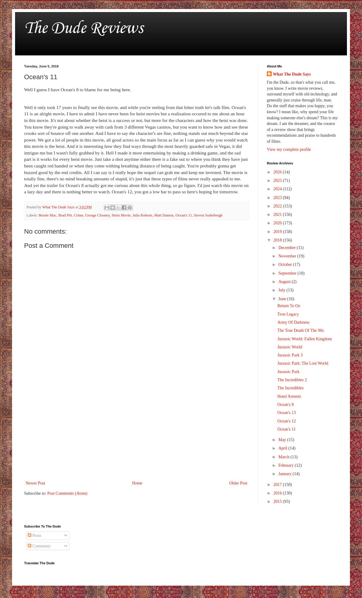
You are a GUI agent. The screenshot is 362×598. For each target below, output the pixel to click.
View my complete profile (289, 149)
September (287, 273)
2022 (278, 206)
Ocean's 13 (286, 412)
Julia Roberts (142, 215)
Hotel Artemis (289, 396)
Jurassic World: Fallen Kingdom (304, 339)
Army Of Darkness (293, 322)
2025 (278, 180)
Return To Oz (288, 306)
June (282, 299)
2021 (278, 214)
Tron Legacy (288, 314)
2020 (278, 223)
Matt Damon (163, 215)
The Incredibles (290, 388)
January (285, 474)
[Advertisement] (136, 430)
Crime (78, 215)
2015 (278, 501)
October (285, 264)
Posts (34, 535)
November (287, 256)
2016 (278, 493)
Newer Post (35, 483)
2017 (278, 484)
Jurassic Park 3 (290, 355)
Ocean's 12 (286, 421)
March (284, 457)
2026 (278, 172)
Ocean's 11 (184, 215)
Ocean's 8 (285, 404)
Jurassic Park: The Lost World (302, 363)
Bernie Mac (47, 215)
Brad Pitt (65, 215)
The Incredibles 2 (292, 380)
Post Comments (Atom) (67, 493)
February (286, 465)
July (282, 290)
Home (137, 483)
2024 (278, 189)
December (287, 247)
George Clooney (97, 215)
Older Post (238, 483)
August (285, 281)
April (283, 448)
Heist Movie (121, 215)
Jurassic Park (288, 371)
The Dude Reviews (83, 28)
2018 (278, 240)
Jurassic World (289, 347)
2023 (278, 197)
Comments (39, 546)
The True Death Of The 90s (300, 330)
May (282, 440)
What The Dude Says (292, 74)
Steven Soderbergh (208, 215)
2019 (278, 231)
